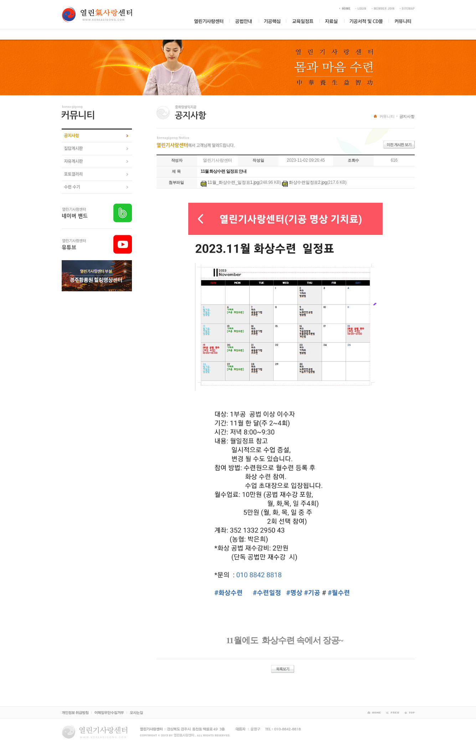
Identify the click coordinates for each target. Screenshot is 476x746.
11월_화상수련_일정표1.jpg (233, 182)
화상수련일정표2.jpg (308, 182)
